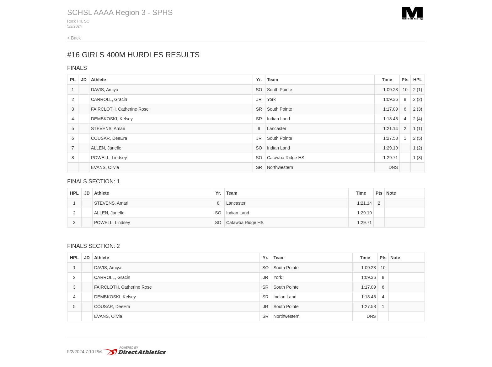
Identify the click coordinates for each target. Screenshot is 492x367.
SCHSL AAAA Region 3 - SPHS (120, 12)
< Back (74, 37)
